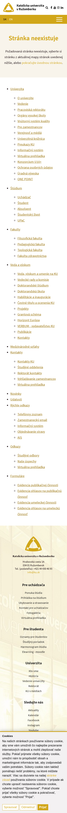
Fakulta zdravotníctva (32, 256)
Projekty (23, 309)
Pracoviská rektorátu (31, 110)
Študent (23, 203)
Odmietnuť (28, 807)
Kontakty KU (26, 361)
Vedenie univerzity (33, 681)
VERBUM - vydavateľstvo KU (36, 326)
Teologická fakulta (30, 250)
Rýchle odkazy (20, 405)
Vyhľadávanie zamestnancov (37, 379)
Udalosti (16, 399)
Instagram (34, 725)
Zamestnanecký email (32, 420)
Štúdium (16, 188)
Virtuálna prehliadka (31, 156)
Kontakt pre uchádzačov (33, 608)
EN (11, 19)
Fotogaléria (33, 613)
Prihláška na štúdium (33, 598)
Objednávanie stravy (31, 431)
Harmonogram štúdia (33, 647)
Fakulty (15, 229)
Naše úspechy (27, 461)
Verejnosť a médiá (30, 133)
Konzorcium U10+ (29, 162)
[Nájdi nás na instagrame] (58, 7)
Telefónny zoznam (30, 414)
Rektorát (33, 686)
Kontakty (24, 338)
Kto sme (33, 671)
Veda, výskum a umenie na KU (38, 274)
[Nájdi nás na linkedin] (62, 7)
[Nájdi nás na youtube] (55, 7)
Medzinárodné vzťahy (24, 346)
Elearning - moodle (33, 652)
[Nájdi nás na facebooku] (51, 7)
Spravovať (10, 807)
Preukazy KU (26, 144)
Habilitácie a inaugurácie (34, 297)
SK (4, 19)
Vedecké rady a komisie (33, 280)
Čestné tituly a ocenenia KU (36, 303)
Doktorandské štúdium (33, 285)
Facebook (33, 720)
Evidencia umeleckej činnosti (37, 502)
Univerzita (17, 89)
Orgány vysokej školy (32, 115)
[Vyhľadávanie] (47, 7)
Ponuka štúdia (33, 592)
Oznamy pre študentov (33, 637)
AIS (20, 437)
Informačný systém (30, 150)
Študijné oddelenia (30, 367)
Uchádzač (24, 197)
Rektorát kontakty (30, 373)
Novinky (15, 394)
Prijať (43, 807)
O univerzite (26, 98)
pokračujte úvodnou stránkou (42, 63)
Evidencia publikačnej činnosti (38, 485)
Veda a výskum (20, 265)
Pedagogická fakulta (31, 244)
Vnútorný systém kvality (34, 121)
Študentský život (29, 214)
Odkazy (15, 446)
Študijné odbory (28, 455)
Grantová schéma (29, 314)
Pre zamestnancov (30, 127)
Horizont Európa (29, 320)
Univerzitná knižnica (31, 139)
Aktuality (33, 710)
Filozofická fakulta (30, 238)
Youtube (34, 730)
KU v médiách (34, 691)
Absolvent (24, 209)
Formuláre (17, 476)
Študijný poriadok (33, 642)
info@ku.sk (33, 572)
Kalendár (33, 715)
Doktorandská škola (31, 291)
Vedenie (23, 104)
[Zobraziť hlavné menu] (59, 19)
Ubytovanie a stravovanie (34, 603)
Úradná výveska (28, 173)
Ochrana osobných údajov (35, 167)
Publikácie (24, 332)
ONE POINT (25, 179)
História (33, 676)
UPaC (21, 220)
